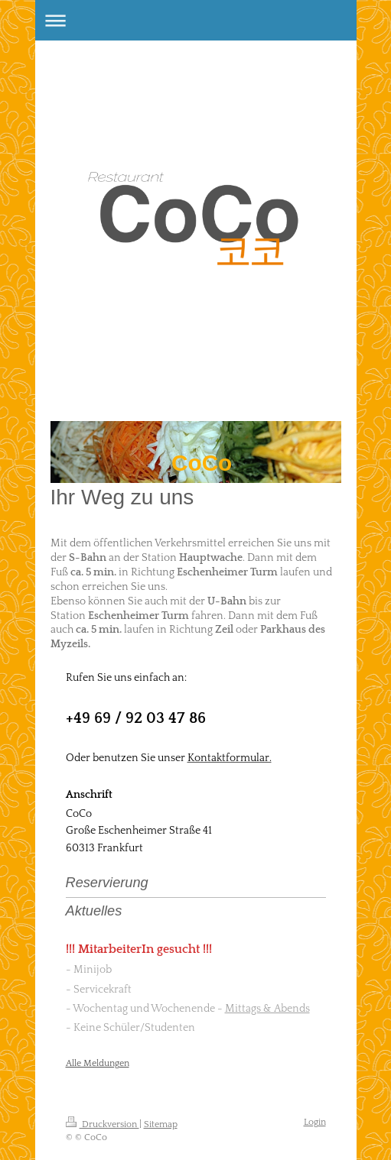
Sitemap (161, 1124)
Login (315, 1122)
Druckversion (102, 1124)
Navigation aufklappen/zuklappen (196, 20)
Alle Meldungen (97, 1063)
